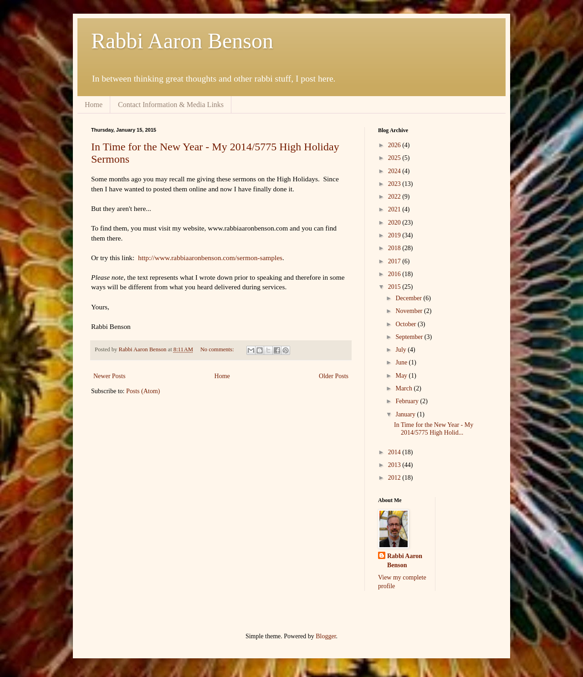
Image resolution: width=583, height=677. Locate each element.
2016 (395, 274)
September (409, 336)
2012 (395, 477)
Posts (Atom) (143, 391)
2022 (395, 196)
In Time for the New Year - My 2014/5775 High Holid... (433, 428)
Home (93, 104)
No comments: (217, 349)
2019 (395, 235)
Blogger (326, 636)
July (401, 349)
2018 (395, 248)
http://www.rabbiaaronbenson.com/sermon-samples (210, 258)
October (406, 324)
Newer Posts (109, 376)
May (402, 375)
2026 (395, 145)
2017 (395, 261)
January (406, 414)
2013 (395, 465)
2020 (395, 222)
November (409, 311)
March (404, 388)
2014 (395, 452)
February (407, 401)
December (409, 298)
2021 (395, 209)
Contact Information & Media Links (171, 104)
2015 (395, 286)
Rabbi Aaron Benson (182, 41)
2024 (395, 171)
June (402, 362)
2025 (395, 157)
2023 (395, 183)
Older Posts (333, 376)
